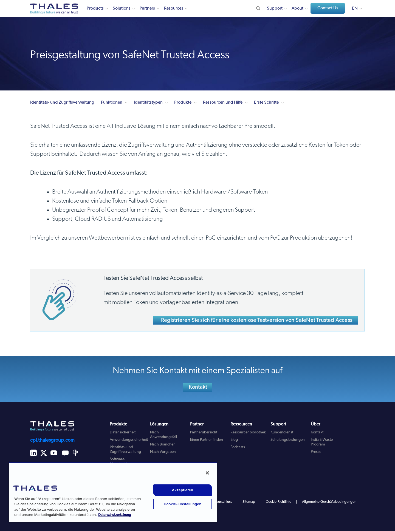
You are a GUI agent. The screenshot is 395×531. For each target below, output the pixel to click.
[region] (113, 492)
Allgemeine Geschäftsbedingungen (329, 502)
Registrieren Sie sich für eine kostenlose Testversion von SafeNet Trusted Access (256, 320)
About (297, 8)
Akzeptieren (182, 490)
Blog (234, 440)
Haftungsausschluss (217, 502)
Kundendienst (281, 432)
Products (95, 8)
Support (275, 8)
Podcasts (237, 447)
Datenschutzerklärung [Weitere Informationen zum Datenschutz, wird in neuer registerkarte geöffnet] (114, 515)
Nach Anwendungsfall (163, 434)
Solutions (122, 8)
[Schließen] (207, 473)
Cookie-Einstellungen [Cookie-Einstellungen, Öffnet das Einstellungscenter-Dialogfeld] (183, 504)
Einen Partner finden (206, 440)
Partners (147, 8)
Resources (173, 8)
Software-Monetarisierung (123, 461)
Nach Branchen (163, 444)
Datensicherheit (123, 432)
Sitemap (248, 502)
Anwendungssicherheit (129, 440)
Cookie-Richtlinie (278, 502)
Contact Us (327, 8)
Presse (316, 452)
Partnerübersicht (203, 432)
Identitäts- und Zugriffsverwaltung (62, 102)
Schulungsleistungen (287, 440)
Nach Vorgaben (163, 452)
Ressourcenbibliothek (248, 432)
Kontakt (198, 387)
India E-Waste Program (322, 442)
